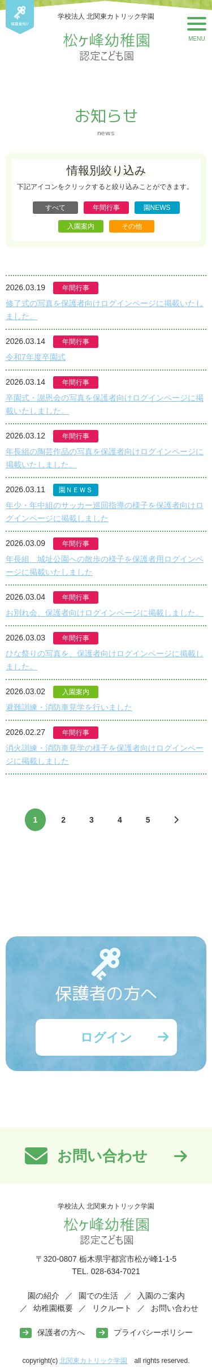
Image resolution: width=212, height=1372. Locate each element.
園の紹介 (43, 1295)
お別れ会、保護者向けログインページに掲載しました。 (105, 612)
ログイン (106, 1037)
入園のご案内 (161, 1295)
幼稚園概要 (53, 1308)
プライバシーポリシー (153, 1332)
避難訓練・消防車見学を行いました (69, 707)
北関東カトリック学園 (93, 1361)
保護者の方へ (61, 1332)
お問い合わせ (174, 1308)
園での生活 (98, 1295)
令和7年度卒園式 (36, 357)
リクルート (112, 1308)
